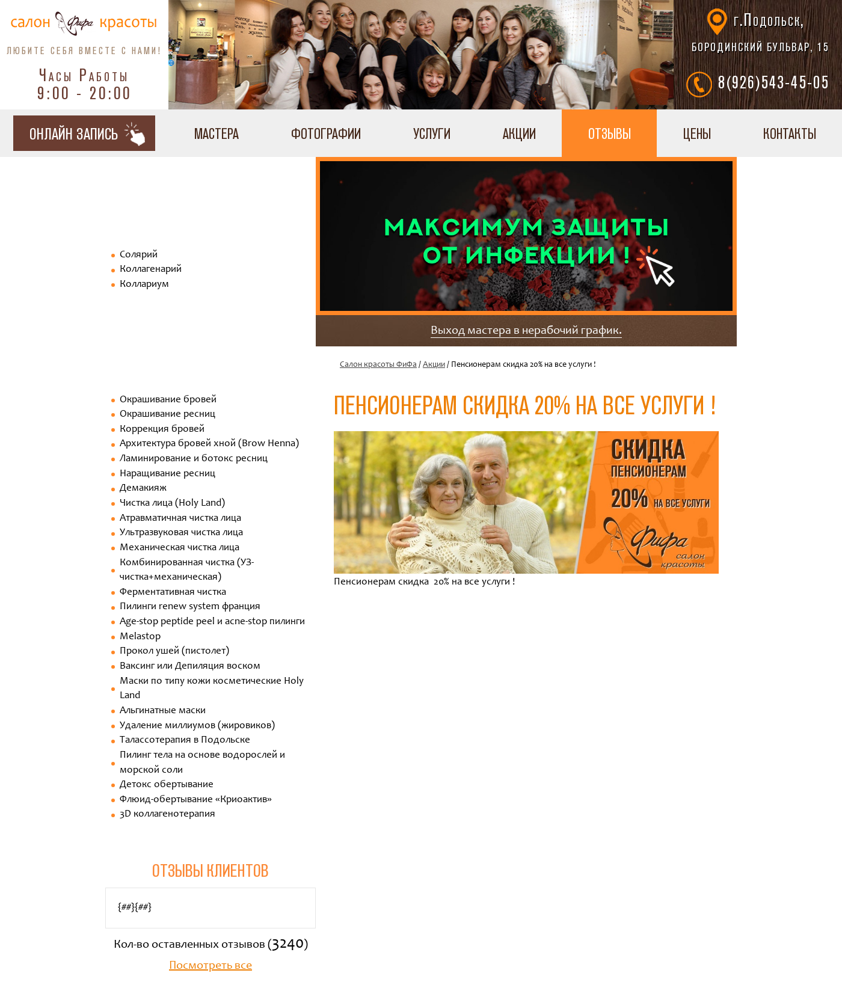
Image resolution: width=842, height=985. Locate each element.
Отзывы (609, 133)
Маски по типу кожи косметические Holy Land (212, 689)
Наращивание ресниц (167, 474)
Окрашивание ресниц (167, 415)
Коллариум (144, 285)
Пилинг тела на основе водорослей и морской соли (202, 763)
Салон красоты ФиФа (378, 365)
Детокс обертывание (167, 785)
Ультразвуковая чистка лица (181, 533)
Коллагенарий (151, 270)
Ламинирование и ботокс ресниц (194, 459)
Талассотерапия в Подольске (185, 740)
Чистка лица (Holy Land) (172, 504)
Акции (519, 133)
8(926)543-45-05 (773, 82)
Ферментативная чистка (173, 593)
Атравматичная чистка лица (180, 519)
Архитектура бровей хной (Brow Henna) (209, 444)
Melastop (140, 637)
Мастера (216, 133)
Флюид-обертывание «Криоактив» (196, 800)
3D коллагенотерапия (167, 814)
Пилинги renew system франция (190, 607)
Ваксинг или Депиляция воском (190, 666)
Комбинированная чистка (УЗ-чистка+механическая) (187, 570)
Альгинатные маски (163, 711)
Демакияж (143, 488)
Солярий (139, 255)
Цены (697, 133)
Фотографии (326, 133)
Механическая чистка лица (179, 548)
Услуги (431, 133)
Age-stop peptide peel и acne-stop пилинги (212, 622)
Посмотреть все (210, 966)
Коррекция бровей (162, 430)
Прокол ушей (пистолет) (174, 651)
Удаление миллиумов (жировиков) (197, 726)
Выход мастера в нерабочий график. (526, 331)
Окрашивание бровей (168, 400)
